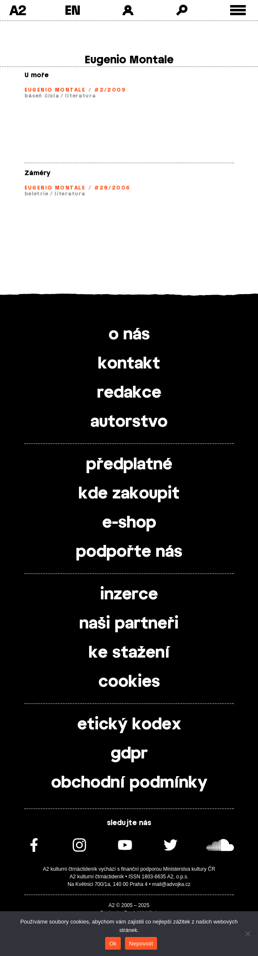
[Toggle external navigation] (238, 10)
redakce (129, 393)
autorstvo (129, 422)
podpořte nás (129, 552)
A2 (17, 10)
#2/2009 (110, 90)
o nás (129, 335)
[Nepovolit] (247, 933)
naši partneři (129, 624)
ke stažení (129, 653)
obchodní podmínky (129, 783)
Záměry (37, 173)
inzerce (129, 595)
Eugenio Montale (55, 90)
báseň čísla (41, 96)
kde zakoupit (129, 494)
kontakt (129, 364)
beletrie (36, 194)
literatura (80, 96)
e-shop (129, 523)
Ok (113, 943)
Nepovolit (141, 943)
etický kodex (129, 725)
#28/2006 (112, 188)
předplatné (129, 465)
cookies (129, 682)
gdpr (129, 754)
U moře (36, 75)
